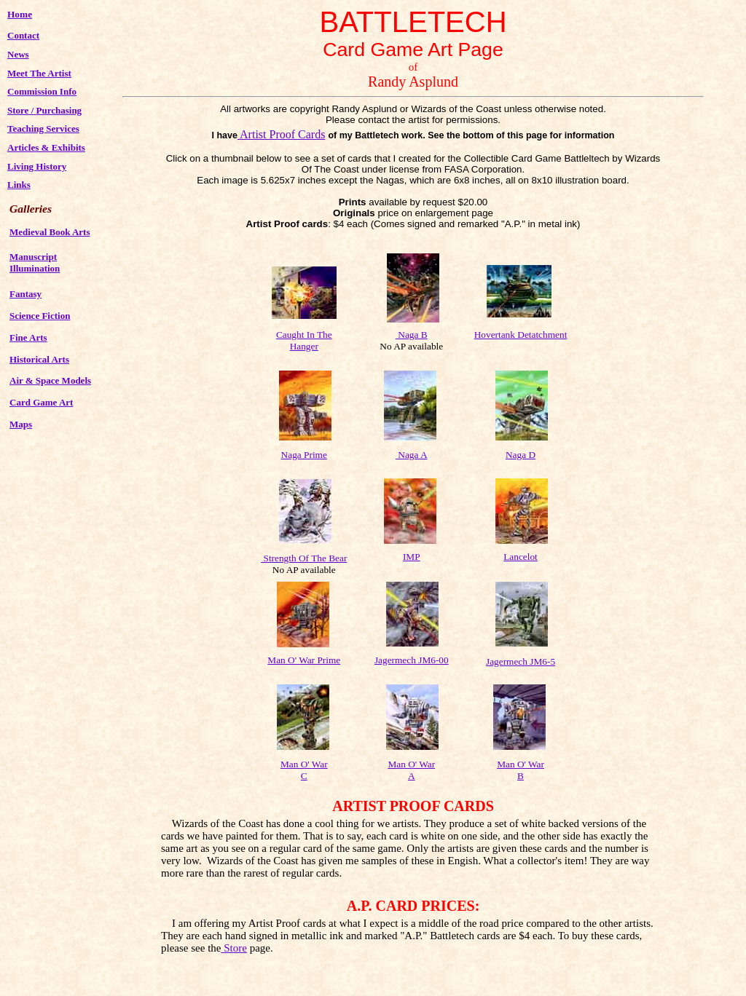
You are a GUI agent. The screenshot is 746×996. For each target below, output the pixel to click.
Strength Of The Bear (304, 558)
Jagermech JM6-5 (520, 661)
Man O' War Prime (303, 660)
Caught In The (304, 334)
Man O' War (411, 764)
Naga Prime (304, 454)
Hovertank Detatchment (521, 334)
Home (19, 14)
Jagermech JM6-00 (411, 660)
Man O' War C (304, 770)
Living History (36, 166)
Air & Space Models (50, 380)
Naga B (412, 334)
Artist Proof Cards (282, 134)
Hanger (304, 346)
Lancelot (520, 556)
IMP (411, 556)
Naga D (520, 454)
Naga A (412, 454)
